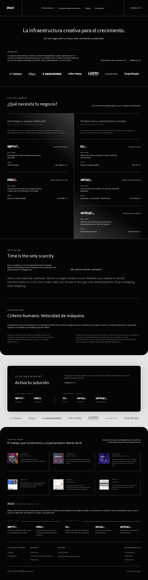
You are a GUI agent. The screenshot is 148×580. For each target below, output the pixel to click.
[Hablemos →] (136, 8)
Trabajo (10, 552)
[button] (48, 8)
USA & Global (63, 552)
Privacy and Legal (134, 571)
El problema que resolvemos (41, 556)
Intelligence (12, 556)
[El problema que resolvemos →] (113, 60)
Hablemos (34, 560)
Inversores (34, 552)
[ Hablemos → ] (70, 383)
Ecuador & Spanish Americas (69, 556)
